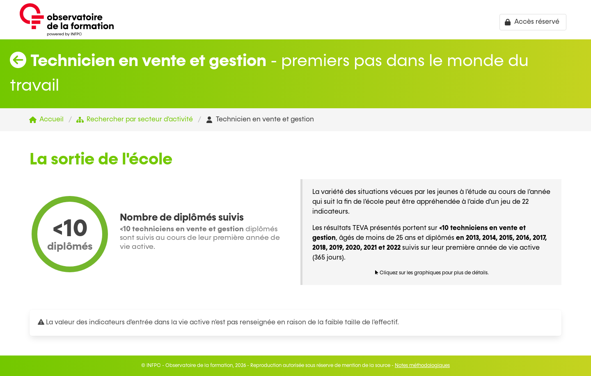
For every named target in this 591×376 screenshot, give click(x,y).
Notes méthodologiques (422, 365)
